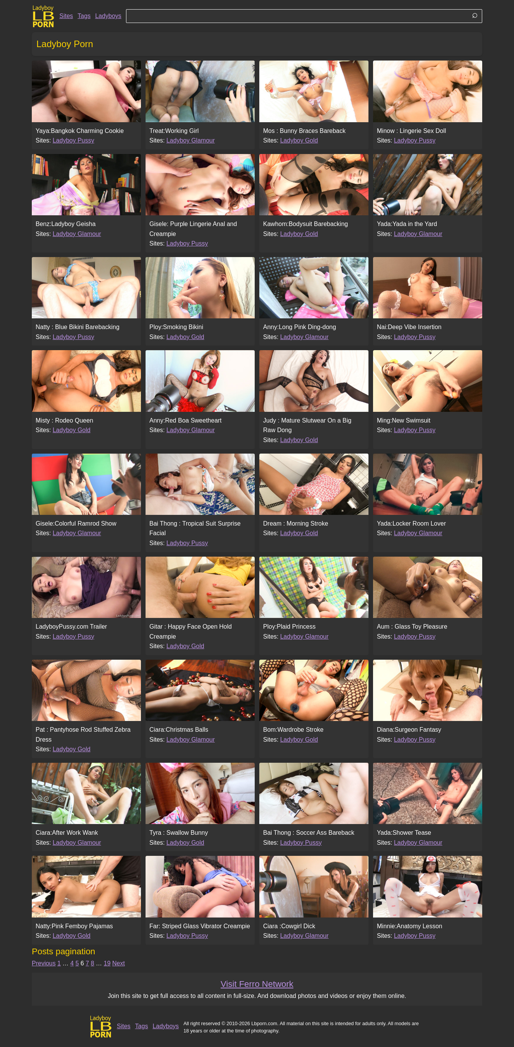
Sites (66, 16)
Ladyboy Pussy (73, 140)
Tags (84, 16)
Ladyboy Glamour (190, 140)
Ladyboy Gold (299, 140)
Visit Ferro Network (257, 984)
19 (107, 963)
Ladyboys (108, 16)
